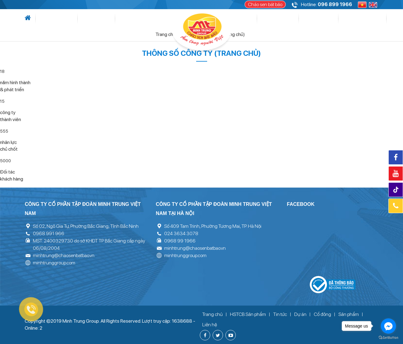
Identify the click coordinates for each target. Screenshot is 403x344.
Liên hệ (358, 18)
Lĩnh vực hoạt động (111, 18)
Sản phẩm (281, 18)
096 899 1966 (335, 4)
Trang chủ (168, 34)
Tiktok (396, 189)
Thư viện (305, 18)
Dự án (150, 18)
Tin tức (73, 18)
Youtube (396, 174)
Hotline (396, 206)
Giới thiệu (50, 18)
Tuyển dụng (333, 18)
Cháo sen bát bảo (265, 4)
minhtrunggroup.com (54, 263)
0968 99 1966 (180, 241)
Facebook (396, 157)
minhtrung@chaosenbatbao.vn (63, 255)
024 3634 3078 (181, 233)
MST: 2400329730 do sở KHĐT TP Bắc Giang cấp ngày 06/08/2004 (89, 244)
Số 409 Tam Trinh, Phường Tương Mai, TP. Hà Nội (212, 226)
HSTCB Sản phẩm (248, 314)
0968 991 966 (48, 233)
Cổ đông (252, 18)
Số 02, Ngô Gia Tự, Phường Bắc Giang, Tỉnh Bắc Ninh (86, 226)
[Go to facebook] (388, 326)
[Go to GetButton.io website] (388, 338)
